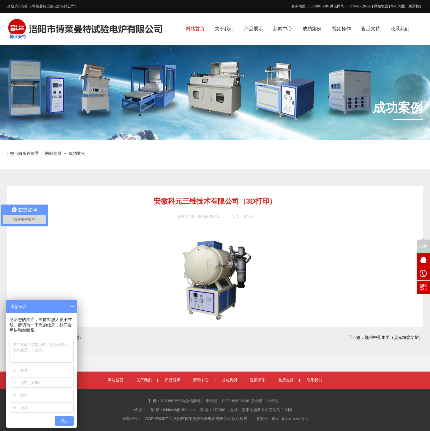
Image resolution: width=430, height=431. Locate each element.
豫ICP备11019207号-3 (290, 418)
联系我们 (415, 6)
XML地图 (398, 6)
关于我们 (144, 380)
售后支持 (286, 380)
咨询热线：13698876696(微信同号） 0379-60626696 (331, 6)
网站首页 (54, 153)
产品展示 (172, 380)
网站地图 (381, 6)
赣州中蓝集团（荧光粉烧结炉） (394, 337)
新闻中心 (200, 380)
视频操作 (257, 380)
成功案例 (77, 153)
